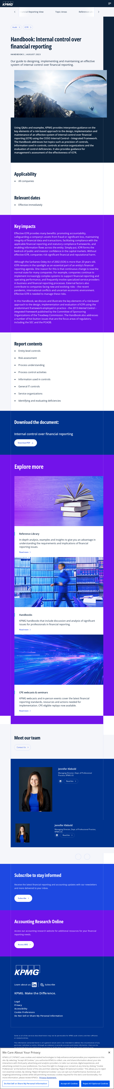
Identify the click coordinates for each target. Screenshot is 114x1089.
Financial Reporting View (31, 11)
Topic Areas (61, 11)
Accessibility (20, 1008)
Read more (25, 552)
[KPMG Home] (7, 3)
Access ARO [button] (23, 944)
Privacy (18, 1005)
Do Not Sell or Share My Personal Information (38, 1015)
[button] (109, 3)
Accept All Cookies (69, 1083)
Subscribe (47, 984)
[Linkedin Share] (34, 984)
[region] (57, 1068)
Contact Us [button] (21, 747)
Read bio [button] (69, 781)
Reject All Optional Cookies (95, 1083)
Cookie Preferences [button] (24, 1012)
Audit (16, 27)
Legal (17, 1001)
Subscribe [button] (22, 898)
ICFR (28, 27)
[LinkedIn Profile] (57, 835)
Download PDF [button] (25, 443)
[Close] (109, 1052)
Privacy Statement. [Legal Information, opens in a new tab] (48, 1077)
